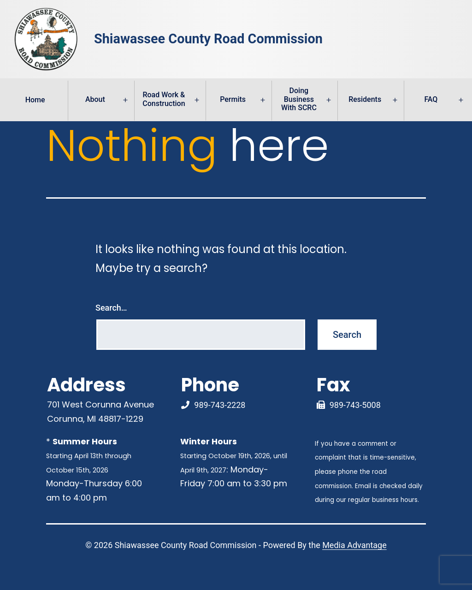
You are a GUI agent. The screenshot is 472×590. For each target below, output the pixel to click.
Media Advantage (354, 545)
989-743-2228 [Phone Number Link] (219, 405)
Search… (111, 308)
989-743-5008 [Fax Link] (355, 405)
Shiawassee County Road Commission (208, 39)
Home (35, 99)
